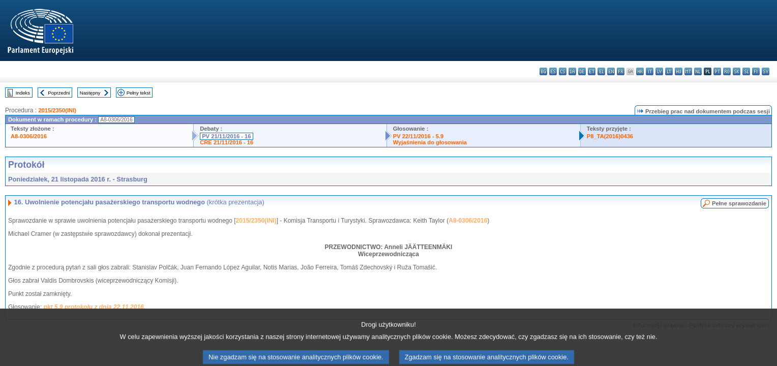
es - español (553, 71)
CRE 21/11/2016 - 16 (226, 142)
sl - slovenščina (746, 71)
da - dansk (572, 71)
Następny (90, 93)
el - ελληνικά (601, 71)
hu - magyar (678, 71)
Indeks (23, 93)
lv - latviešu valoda (659, 71)
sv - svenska (765, 71)
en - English (611, 71)
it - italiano (649, 71)
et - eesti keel (591, 71)
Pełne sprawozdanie (739, 203)
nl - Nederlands (698, 71)
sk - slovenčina (736, 71)
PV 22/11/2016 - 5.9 (418, 136)
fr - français (620, 71)
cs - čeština (562, 71)
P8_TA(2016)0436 (610, 136)
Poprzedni (59, 93)
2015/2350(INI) (57, 110)
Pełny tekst (139, 93)
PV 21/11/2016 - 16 (226, 136)
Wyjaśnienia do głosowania (430, 142)
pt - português (717, 71)
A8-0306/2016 (29, 136)
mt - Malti (688, 71)
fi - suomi (756, 71)
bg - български (543, 71)
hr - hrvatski (640, 71)
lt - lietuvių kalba (669, 71)
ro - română (727, 71)
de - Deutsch (582, 71)
